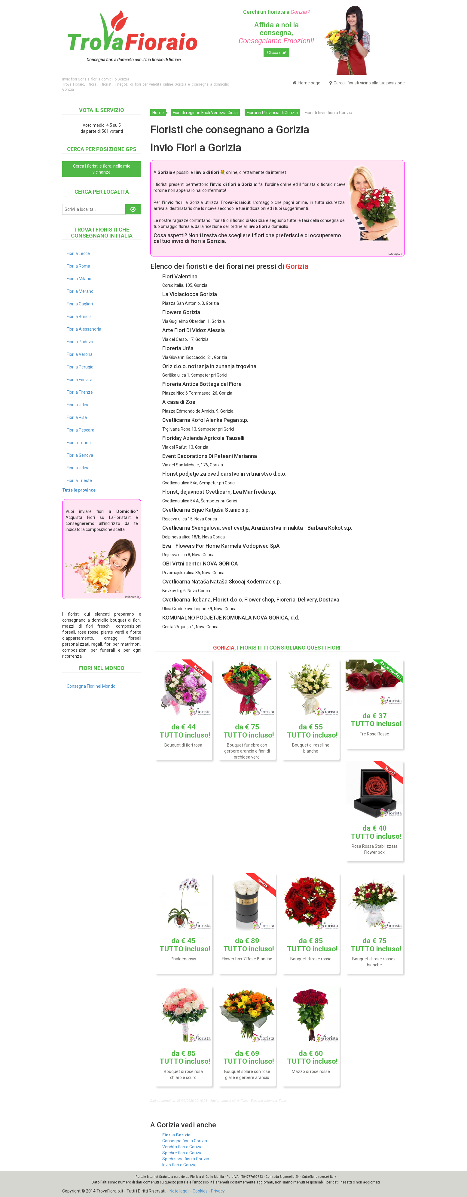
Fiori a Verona (80, 354)
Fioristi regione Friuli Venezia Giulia (205, 112)
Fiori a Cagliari (80, 304)
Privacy (218, 1191)
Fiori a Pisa (77, 417)
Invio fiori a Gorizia (179, 1164)
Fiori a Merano (80, 291)
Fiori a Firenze (80, 392)
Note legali (179, 1191)
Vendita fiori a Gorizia (182, 1146)
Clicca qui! (276, 52)
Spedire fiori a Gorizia (182, 1152)
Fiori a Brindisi (80, 316)
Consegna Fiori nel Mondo (91, 686)
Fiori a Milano (79, 278)
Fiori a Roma (78, 266)
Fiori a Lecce (78, 253)
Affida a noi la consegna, (276, 33)
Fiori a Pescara (80, 430)
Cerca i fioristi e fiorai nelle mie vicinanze (101, 169)
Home (158, 112)
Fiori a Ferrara (80, 379)
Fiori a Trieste (79, 480)
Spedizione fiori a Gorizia (185, 1158)
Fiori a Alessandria (84, 329)
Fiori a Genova (80, 455)
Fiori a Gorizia (176, 1134)
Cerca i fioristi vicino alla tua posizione (367, 82)
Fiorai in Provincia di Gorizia (272, 112)
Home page (306, 82)
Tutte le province (79, 490)
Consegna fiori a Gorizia (184, 1140)
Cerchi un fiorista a (276, 12)
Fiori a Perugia (80, 367)
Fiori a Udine (78, 404)
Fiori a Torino (79, 442)
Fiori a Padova (80, 341)
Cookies (200, 1191)
